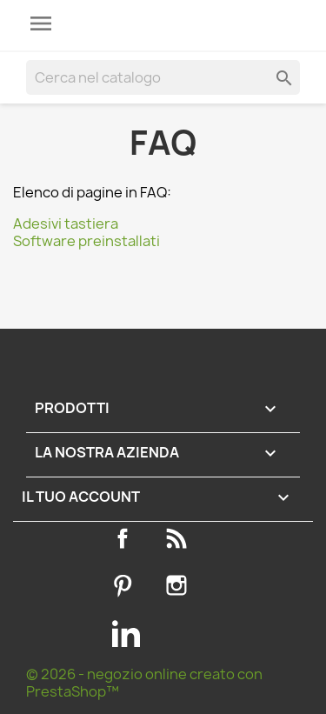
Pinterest (126, 585)
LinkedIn (126, 633)
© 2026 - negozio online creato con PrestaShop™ (144, 682)
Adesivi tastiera (65, 223)
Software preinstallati (86, 240)
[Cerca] (163, 77)
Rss (180, 538)
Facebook (126, 538)
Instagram (180, 585)
